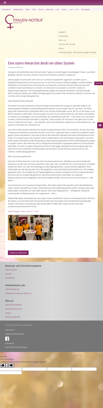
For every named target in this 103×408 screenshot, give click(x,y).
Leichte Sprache (6, 9)
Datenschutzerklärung (14, 334)
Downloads (63, 36)
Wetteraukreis (11, 270)
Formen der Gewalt (66, 44)
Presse (8, 313)
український (49, 9)
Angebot (62, 32)
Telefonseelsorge (12, 289)
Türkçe (34, 9)
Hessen (8, 274)
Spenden (98, 83)
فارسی (71, 9)
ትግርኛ (76, 9)
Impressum (10, 330)
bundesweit (10, 278)
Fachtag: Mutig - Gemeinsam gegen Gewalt (77, 52)
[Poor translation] (9, 365)
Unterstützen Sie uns (13, 309)
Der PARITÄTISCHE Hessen (16, 347)
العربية (57, 9)
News (61, 48)
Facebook (7, 339)
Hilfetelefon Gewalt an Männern (18, 293)
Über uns (62, 40)
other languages (85, 9)
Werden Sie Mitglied (13, 305)
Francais (64, 9)
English (28, 9)
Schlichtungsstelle (12, 317)
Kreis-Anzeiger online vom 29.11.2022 (23, 211)
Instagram (9, 343)
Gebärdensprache (18, 9)
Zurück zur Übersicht (18, 253)
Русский (41, 9)
